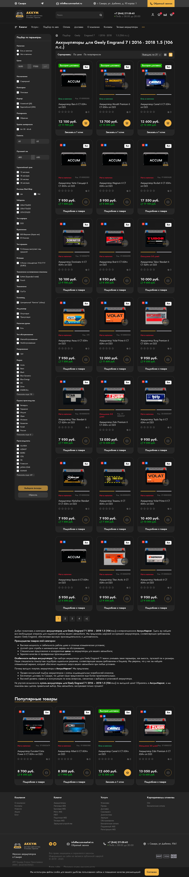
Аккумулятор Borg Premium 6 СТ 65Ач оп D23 (155, 342)
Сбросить (33, 495)
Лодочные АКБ (60, 817)
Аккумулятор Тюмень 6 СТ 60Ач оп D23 (112, 502)
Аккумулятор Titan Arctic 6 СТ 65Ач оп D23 (113, 581)
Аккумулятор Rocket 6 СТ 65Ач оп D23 (156, 185)
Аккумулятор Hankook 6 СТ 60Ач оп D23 (154, 581)
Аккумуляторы (60, 803)
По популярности (92, 54)
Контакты (18, 805)
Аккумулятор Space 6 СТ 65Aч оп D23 (74, 581)
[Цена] (22, 66)
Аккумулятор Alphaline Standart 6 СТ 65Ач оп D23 (74, 502)
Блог (17, 814)
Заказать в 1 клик (74, 132)
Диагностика (106, 814)
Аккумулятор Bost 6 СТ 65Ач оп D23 (113, 263)
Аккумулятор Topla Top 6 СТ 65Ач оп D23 (154, 421)
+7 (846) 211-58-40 (124, 13)
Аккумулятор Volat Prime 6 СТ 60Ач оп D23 (155, 502)
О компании (20, 803)
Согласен (152, 872)
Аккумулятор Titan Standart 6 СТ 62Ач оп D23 (72, 421)
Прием (104, 805)
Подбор (66, 35)
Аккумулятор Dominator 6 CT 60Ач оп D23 (73, 263)
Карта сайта (54, 867)
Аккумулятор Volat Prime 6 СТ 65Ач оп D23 (114, 342)
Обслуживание (107, 820)
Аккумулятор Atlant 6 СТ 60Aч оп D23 (73, 753)
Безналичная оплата (110, 823)
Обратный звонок (161, 3)
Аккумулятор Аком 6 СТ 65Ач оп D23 (73, 342)
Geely (77, 35)
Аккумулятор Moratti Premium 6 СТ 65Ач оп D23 (114, 106)
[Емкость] (24, 141)
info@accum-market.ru (71, 3)
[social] (50, 844)
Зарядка (104, 817)
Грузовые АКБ (60, 808)
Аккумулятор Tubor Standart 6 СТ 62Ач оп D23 (155, 263)
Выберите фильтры (32, 488)
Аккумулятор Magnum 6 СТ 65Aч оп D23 (112, 185)
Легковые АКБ (60, 805)
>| (87, 618)
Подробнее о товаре (74, 211)
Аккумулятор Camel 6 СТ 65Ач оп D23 (156, 106)
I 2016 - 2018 (105, 35)
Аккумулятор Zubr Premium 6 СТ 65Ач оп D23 (113, 424)
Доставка (105, 808)
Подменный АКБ (108, 826)
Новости (18, 808)
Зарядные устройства (63, 823)
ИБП (56, 814)
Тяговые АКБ (59, 820)
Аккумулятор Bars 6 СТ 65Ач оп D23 (73, 106)
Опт (148, 803)
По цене (77, 54)
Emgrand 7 (89, 35)
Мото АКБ (58, 811)
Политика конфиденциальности (79, 867)
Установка (105, 803)
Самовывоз (106, 811)
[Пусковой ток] (24, 157)
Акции (17, 811)
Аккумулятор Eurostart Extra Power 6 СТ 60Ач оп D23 (31, 753)
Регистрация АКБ (108, 829)
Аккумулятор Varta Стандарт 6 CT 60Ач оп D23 (73, 185)
